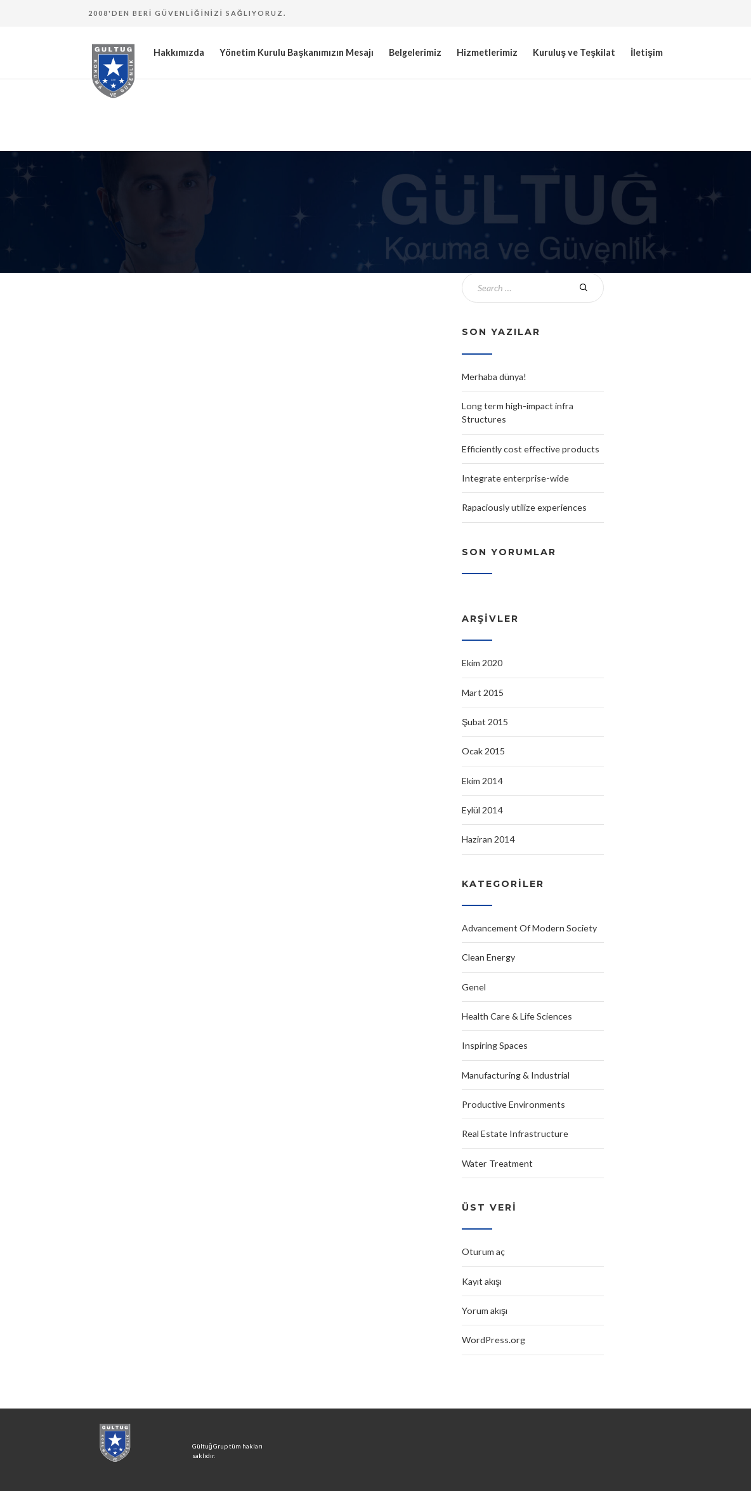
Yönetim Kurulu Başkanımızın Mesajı (296, 52)
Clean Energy (488, 957)
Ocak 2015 (483, 751)
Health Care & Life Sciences (517, 1016)
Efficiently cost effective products (530, 448)
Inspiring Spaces (495, 1045)
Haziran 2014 (488, 839)
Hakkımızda (178, 52)
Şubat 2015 (485, 721)
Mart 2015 (483, 692)
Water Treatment (497, 1163)
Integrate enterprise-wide (515, 478)
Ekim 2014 (482, 780)
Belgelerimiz (415, 52)
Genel (474, 987)
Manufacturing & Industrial (516, 1075)
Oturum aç (483, 1251)
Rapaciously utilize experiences (524, 507)
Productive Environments (513, 1104)
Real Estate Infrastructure (515, 1133)
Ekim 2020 (482, 662)
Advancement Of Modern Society (529, 928)
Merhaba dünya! (494, 376)
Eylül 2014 (482, 810)
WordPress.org (493, 1339)
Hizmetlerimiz (487, 52)
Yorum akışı (484, 1310)
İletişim (646, 52)
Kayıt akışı (482, 1281)
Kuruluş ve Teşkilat (574, 52)
